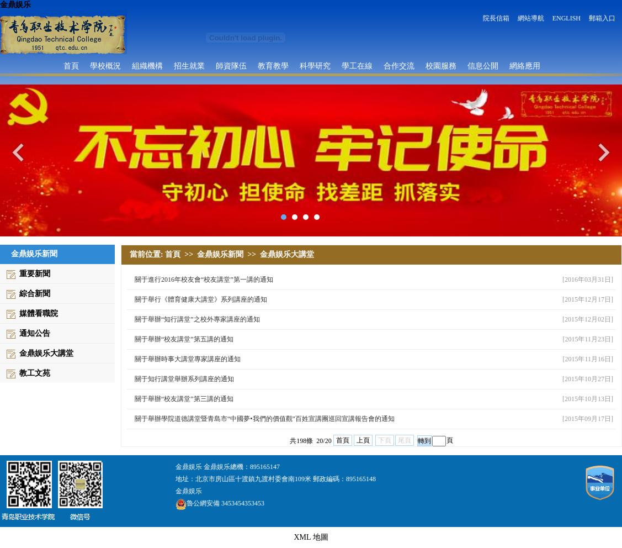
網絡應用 (524, 65)
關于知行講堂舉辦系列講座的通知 (184, 379)
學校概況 (105, 65)
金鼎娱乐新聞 (220, 254)
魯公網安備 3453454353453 (220, 503)
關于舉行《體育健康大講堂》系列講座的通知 (201, 299)
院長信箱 (496, 18)
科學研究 (315, 65)
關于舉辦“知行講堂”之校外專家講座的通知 (197, 319)
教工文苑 (34, 373)
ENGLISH (566, 18)
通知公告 (34, 333)
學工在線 (357, 65)
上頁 (363, 440)
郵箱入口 (602, 18)
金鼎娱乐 (15, 5)
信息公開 (482, 65)
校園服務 (441, 65)
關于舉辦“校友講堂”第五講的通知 (184, 339)
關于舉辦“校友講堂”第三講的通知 (184, 399)
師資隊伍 (231, 65)
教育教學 (273, 65)
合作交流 (399, 65)
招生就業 (189, 65)
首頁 (71, 65)
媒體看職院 (38, 313)
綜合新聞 (34, 293)
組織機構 (147, 65)
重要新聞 (34, 274)
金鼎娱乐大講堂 (46, 353)
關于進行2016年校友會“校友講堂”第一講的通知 (204, 279)
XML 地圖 (311, 537)
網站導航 (531, 18)
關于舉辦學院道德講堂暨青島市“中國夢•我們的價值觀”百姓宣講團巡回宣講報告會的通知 (265, 419)
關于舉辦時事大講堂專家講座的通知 (188, 359)
